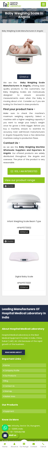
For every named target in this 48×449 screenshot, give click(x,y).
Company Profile (11, 370)
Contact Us (8, 386)
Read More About (13, 352)
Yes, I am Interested (24, 171)
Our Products (9, 375)
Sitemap (7, 391)
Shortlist (9, 186)
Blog (5, 381)
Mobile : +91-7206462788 (13, 432)
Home (6, 365)
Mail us (24, 76)
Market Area (9, 396)
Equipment (8, 411)
